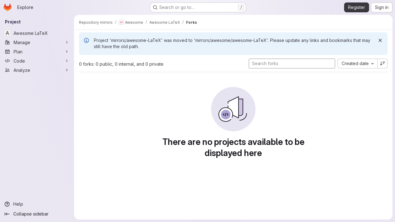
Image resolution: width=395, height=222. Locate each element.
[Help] (37, 204)
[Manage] (37, 42)
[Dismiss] (380, 40)
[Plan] (37, 51)
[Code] (37, 60)
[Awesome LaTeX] (37, 33)
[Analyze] (37, 70)
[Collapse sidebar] (37, 214)
